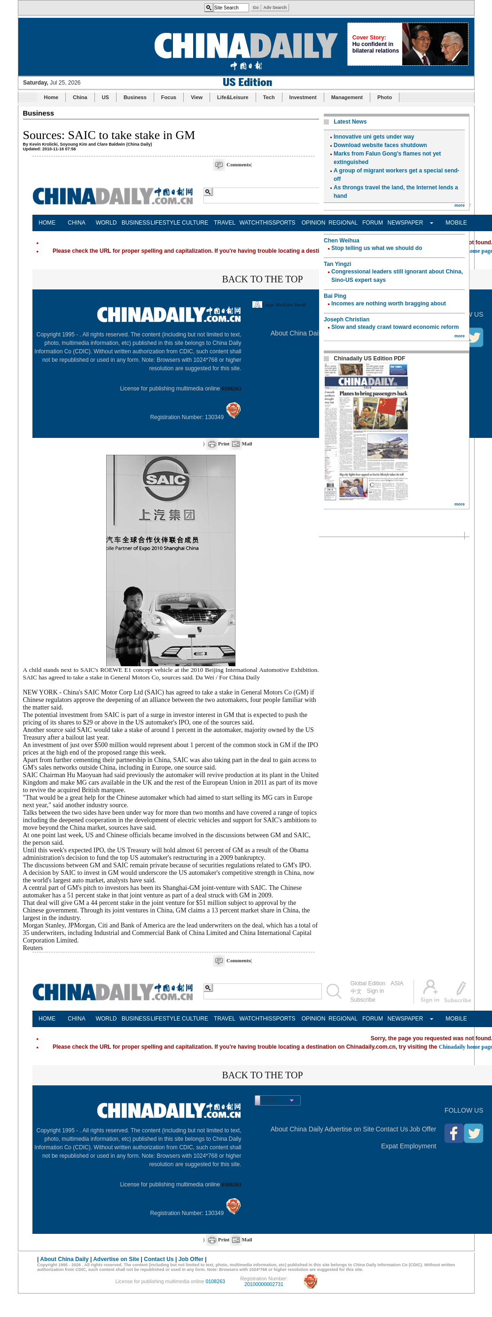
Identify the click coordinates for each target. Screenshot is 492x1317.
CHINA (76, 222)
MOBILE (456, 222)
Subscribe (363, 1000)
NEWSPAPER (402, 222)
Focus (168, 97)
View (197, 97)
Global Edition (368, 983)
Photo (384, 97)
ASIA (396, 983)
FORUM (372, 222)
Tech (269, 97)
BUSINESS (136, 222)
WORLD (106, 222)
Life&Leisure (233, 97)
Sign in (375, 991)
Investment (303, 97)
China (80, 97)
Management (347, 97)
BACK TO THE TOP (262, 279)
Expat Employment (409, 1146)
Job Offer (422, 1129)
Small (300, 304)
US (105, 97)
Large (268, 304)
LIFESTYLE (165, 222)
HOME (47, 222)
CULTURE (195, 222)
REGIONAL (343, 222)
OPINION (314, 222)
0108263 (232, 388)
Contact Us (391, 1129)
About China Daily (297, 333)
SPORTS (283, 222)
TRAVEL (224, 222)
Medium (284, 304)
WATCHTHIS (254, 222)
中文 (356, 991)
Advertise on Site (350, 1129)
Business (135, 97)
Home (51, 97)
